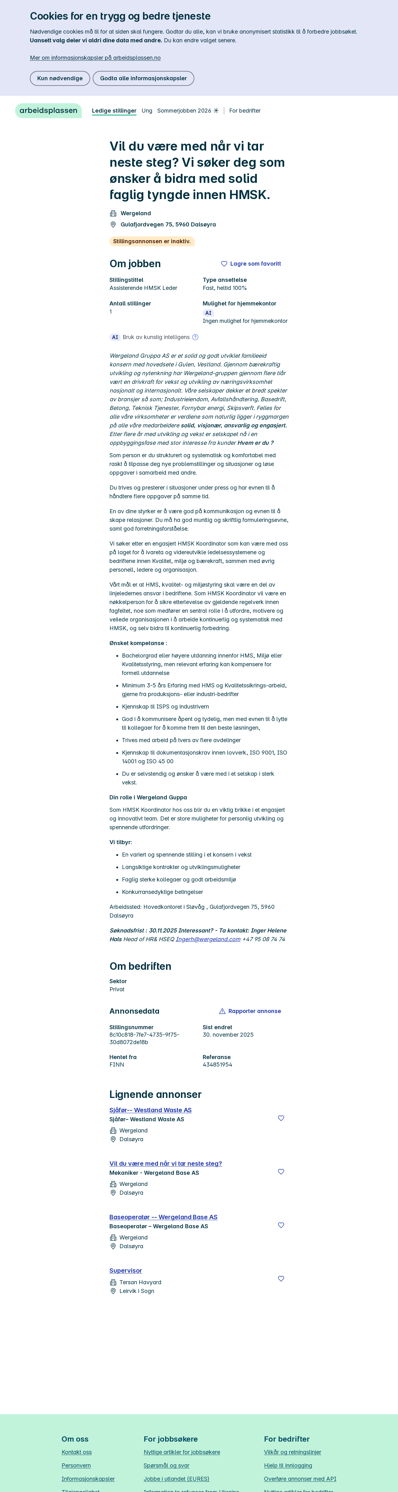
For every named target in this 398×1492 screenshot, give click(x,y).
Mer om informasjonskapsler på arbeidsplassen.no (95, 57)
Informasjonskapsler (88, 1479)
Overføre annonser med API (300, 1479)
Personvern (76, 1465)
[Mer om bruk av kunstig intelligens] (195, 337)
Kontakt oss (77, 1452)
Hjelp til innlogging (288, 1465)
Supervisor (125, 1270)
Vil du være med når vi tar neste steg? (165, 1163)
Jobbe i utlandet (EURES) (177, 1479)
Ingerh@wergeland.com (208, 939)
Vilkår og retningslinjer (292, 1452)
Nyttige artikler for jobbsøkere (182, 1452)
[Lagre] (281, 1118)
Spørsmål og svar (166, 1465)
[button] (250, 1011)
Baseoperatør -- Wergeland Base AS (163, 1217)
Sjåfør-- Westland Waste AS (150, 1110)
